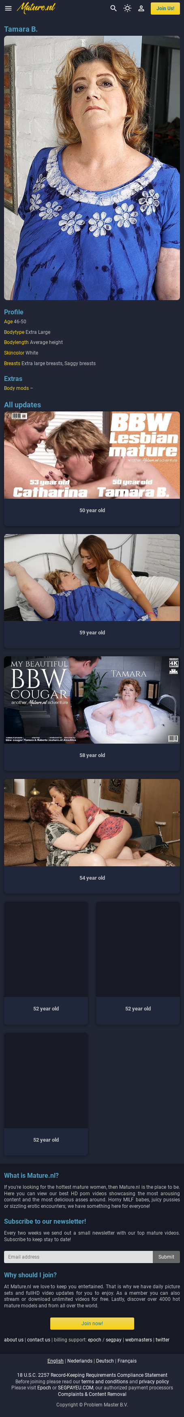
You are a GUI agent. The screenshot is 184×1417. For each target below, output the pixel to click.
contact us (38, 1340)
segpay (114, 1340)
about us (14, 1340)
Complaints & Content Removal (92, 1394)
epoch (94, 1340)
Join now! (92, 1323)
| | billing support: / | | (86, 1340)
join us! (165, 8)
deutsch (105, 1361)
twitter (162, 1340)
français (127, 1361)
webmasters (138, 1340)
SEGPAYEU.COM (75, 1388)
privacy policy (154, 1382)
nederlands (79, 1361)
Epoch (44, 1388)
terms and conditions (104, 1382)
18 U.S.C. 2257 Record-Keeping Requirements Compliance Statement (92, 1375)
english (55, 1361)
